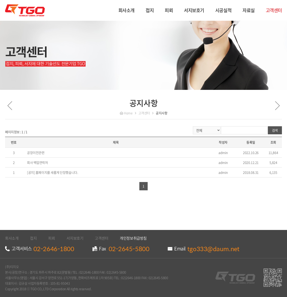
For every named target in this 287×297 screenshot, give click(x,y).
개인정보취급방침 (133, 238)
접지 (150, 10)
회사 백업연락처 (37, 162)
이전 (9, 105)
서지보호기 (194, 10)
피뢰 (169, 10)
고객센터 (274, 10)
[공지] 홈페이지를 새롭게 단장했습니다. (52, 172)
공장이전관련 (35, 152)
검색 (275, 130)
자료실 (248, 10)
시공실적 (223, 10)
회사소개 (126, 10)
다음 (277, 105)
